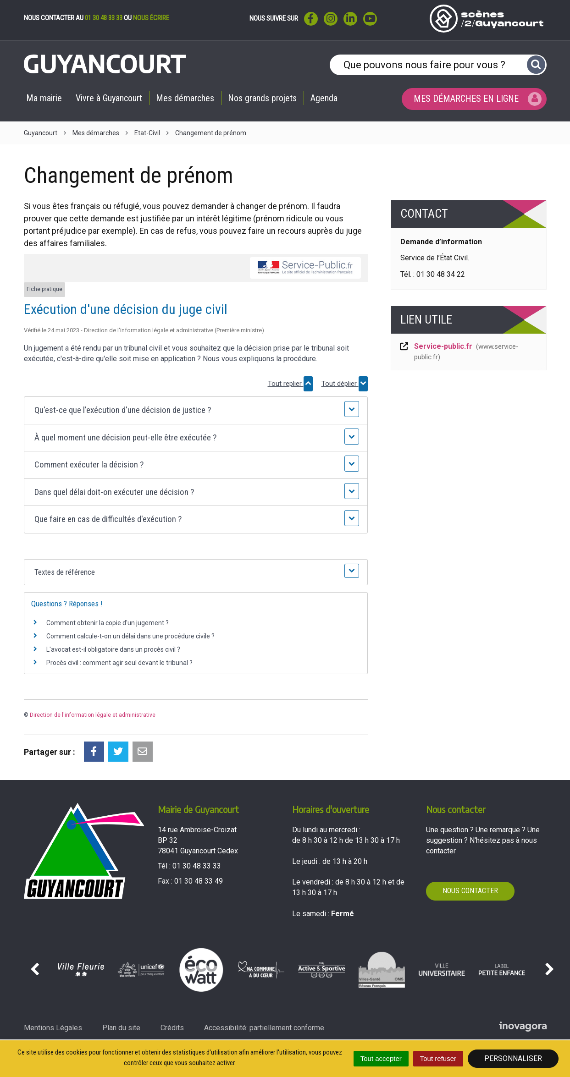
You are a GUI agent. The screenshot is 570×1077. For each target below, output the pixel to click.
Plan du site (121, 1027)
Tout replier (290, 383)
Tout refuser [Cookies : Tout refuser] (438, 1058)
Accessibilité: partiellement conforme (264, 1027)
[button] (196, 410)
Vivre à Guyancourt (109, 98)
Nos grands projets (262, 98)
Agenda (324, 98)
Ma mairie (44, 98)
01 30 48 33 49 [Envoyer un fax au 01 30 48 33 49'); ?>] (198, 881)
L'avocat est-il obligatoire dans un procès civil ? (113, 649)
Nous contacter (470, 890)
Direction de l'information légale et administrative (92, 715)
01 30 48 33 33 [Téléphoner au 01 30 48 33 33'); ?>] (196, 866)
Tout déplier (344, 383)
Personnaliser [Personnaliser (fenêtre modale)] (513, 1058)
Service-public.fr (459, 351)
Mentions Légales (53, 1027)
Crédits (172, 1027)
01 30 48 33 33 (103, 18)
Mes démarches (185, 98)
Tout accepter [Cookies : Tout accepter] (381, 1058)
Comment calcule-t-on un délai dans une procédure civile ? (130, 636)
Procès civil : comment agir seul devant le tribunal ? (119, 662)
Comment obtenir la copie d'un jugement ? (107, 622)
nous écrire (151, 18)
